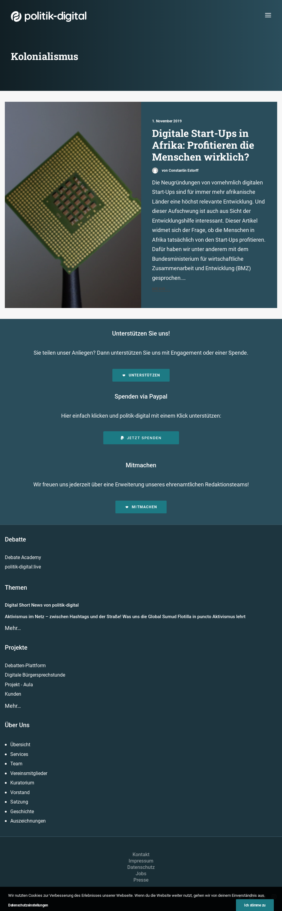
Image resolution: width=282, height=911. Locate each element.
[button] (268, 15)
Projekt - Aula (19, 684)
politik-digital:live (23, 567)
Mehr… (13, 628)
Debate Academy (23, 557)
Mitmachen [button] (141, 507)
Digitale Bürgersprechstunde (35, 675)
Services (19, 754)
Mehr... (161, 289)
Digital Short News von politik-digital (42, 605)
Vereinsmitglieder (28, 773)
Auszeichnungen (28, 821)
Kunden (13, 694)
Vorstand (20, 792)
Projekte (16, 647)
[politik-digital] (48, 16)
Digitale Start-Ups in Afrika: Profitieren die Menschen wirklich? (203, 145)
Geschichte (22, 811)
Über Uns (17, 725)
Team (16, 764)
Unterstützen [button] (141, 375)
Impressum (141, 861)
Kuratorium (22, 783)
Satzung (19, 802)
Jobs (141, 873)
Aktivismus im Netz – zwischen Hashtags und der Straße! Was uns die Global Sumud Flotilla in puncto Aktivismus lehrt (125, 616)
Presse (141, 880)
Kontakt (140, 854)
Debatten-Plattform (25, 665)
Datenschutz (141, 867)
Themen (16, 587)
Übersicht (20, 744)
